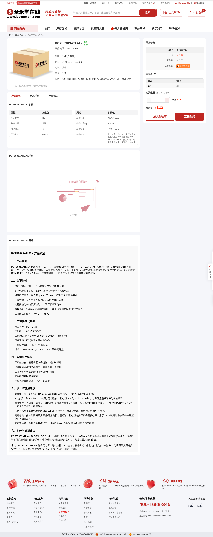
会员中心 (133, 3)
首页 (9, 35)
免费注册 (11, 3)
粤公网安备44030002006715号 (113, 534)
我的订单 (105, 3)
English (199, 3)
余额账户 (88, 517)
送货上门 (38, 503)
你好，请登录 (90, 3)
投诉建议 (63, 516)
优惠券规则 (89, 526)
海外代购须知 (13, 522)
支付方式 (11, 508)
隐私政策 (113, 508)
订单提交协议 (115, 517)
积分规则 (88, 522)
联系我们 (63, 508)
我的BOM (119, 3)
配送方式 (11, 512)
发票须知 (88, 503)
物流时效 (88, 512)
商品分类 (19, 35)
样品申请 (38, 517)
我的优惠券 (148, 3)
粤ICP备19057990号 (142, 534)
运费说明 (11, 517)
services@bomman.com (160, 516)
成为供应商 (39, 521)
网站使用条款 (115, 503)
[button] (64, 520)
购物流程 (11, 503)
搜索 (147, 12)
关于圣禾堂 (64, 503)
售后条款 (88, 508)
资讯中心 (38, 512)
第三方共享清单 (116, 512)
